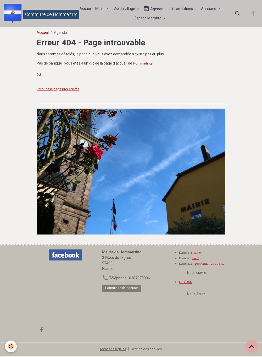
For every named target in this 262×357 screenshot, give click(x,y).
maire (195, 260)
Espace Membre (149, 19)
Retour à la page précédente (60, 90)
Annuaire (210, 9)
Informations (183, 9)
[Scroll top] (251, 346)
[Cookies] (11, 346)
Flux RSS (186, 283)
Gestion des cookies (147, 350)
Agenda (154, 9)
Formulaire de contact (121, 289)
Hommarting (144, 65)
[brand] (37, 14)
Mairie (101, 9)
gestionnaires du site (208, 265)
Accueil (86, 9)
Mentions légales (112, 350)
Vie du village (125, 9)
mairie (197, 254)
